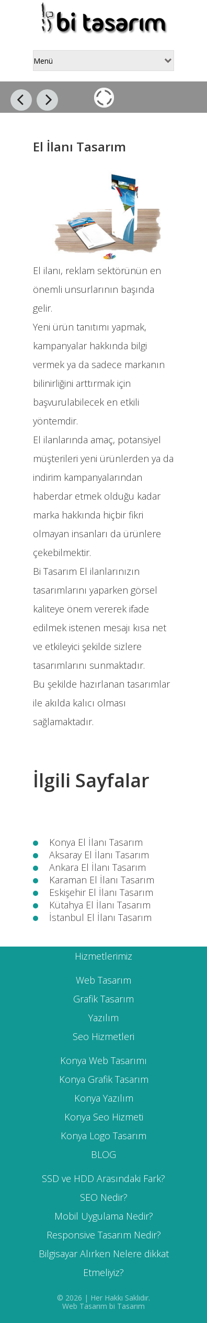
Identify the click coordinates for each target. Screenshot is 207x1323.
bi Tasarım (127, 1306)
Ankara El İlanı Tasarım (97, 867)
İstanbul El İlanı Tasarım (100, 917)
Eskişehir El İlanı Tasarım (101, 892)
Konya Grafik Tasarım (103, 1079)
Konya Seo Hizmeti (103, 1117)
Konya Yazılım (103, 1098)
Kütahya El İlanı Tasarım (100, 905)
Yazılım (103, 1017)
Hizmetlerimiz (103, 956)
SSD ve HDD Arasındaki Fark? (103, 1178)
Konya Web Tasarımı (103, 1060)
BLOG (103, 1154)
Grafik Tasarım (103, 999)
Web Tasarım (103, 980)
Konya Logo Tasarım (103, 1135)
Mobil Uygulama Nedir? (103, 1216)
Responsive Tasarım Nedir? (104, 1235)
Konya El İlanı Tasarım (96, 842)
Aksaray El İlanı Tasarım (99, 854)
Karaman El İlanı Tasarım (101, 879)
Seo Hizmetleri (103, 1036)
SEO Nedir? (104, 1197)
